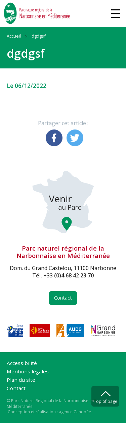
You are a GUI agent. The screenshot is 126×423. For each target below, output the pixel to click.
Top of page (105, 401)
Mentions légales (28, 372)
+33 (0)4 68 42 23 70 (68, 275)
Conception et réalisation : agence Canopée (49, 412)
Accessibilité (22, 363)
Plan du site (21, 380)
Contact (63, 298)
